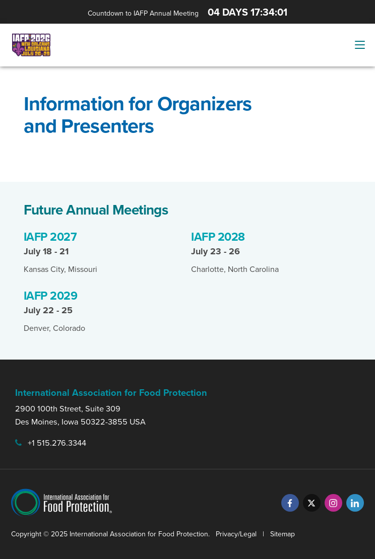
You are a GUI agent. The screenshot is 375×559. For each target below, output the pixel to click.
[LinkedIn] (355, 503)
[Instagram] (333, 503)
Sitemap (282, 534)
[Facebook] (290, 503)
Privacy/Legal (236, 534)
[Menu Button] (360, 45)
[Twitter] (312, 503)
